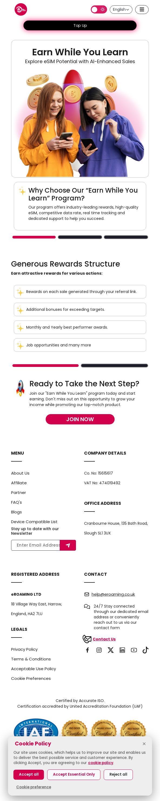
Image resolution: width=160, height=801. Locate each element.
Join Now (80, 419)
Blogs (16, 512)
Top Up (80, 25)
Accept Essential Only (74, 774)
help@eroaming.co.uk (113, 594)
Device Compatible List (34, 521)
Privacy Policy (24, 649)
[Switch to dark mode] (99, 9)
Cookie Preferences (31, 678)
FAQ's (16, 502)
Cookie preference (33, 787)
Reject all (118, 774)
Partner (18, 492)
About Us (20, 473)
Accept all (29, 774)
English (121, 9)
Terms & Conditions (31, 659)
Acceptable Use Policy (33, 669)
